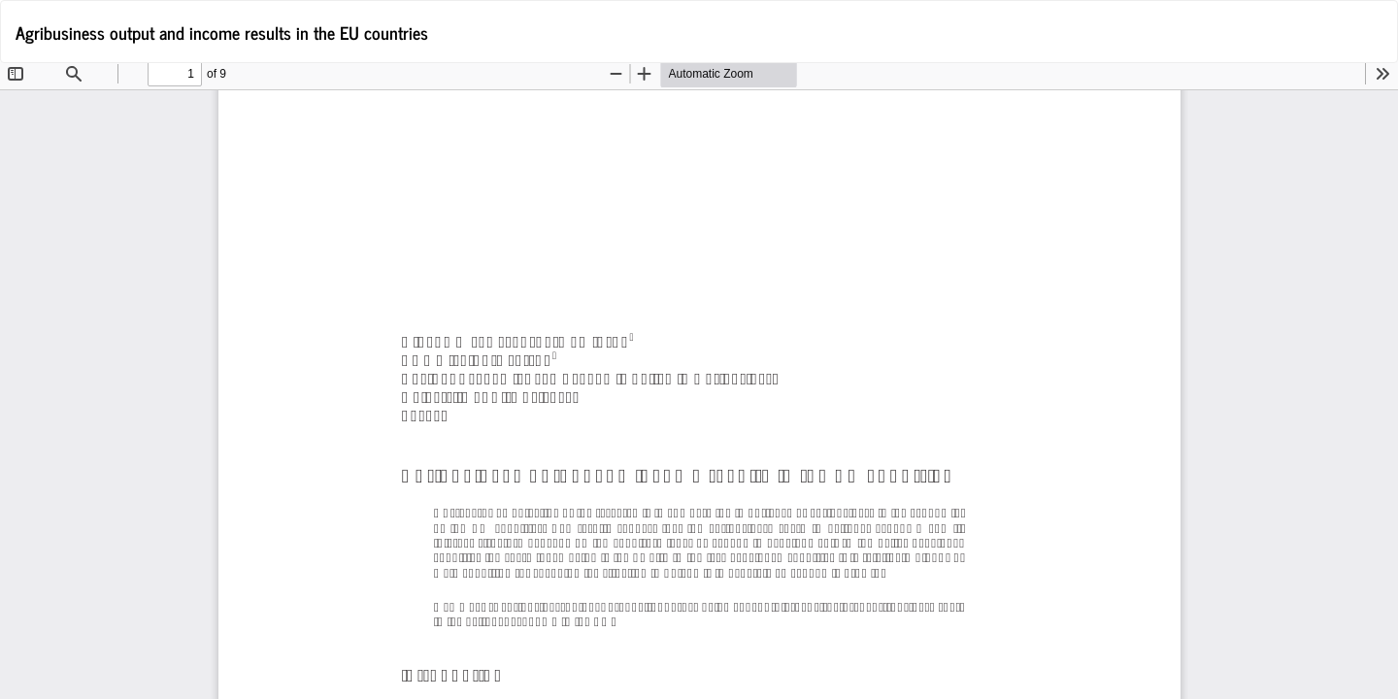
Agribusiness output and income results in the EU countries (222, 32)
